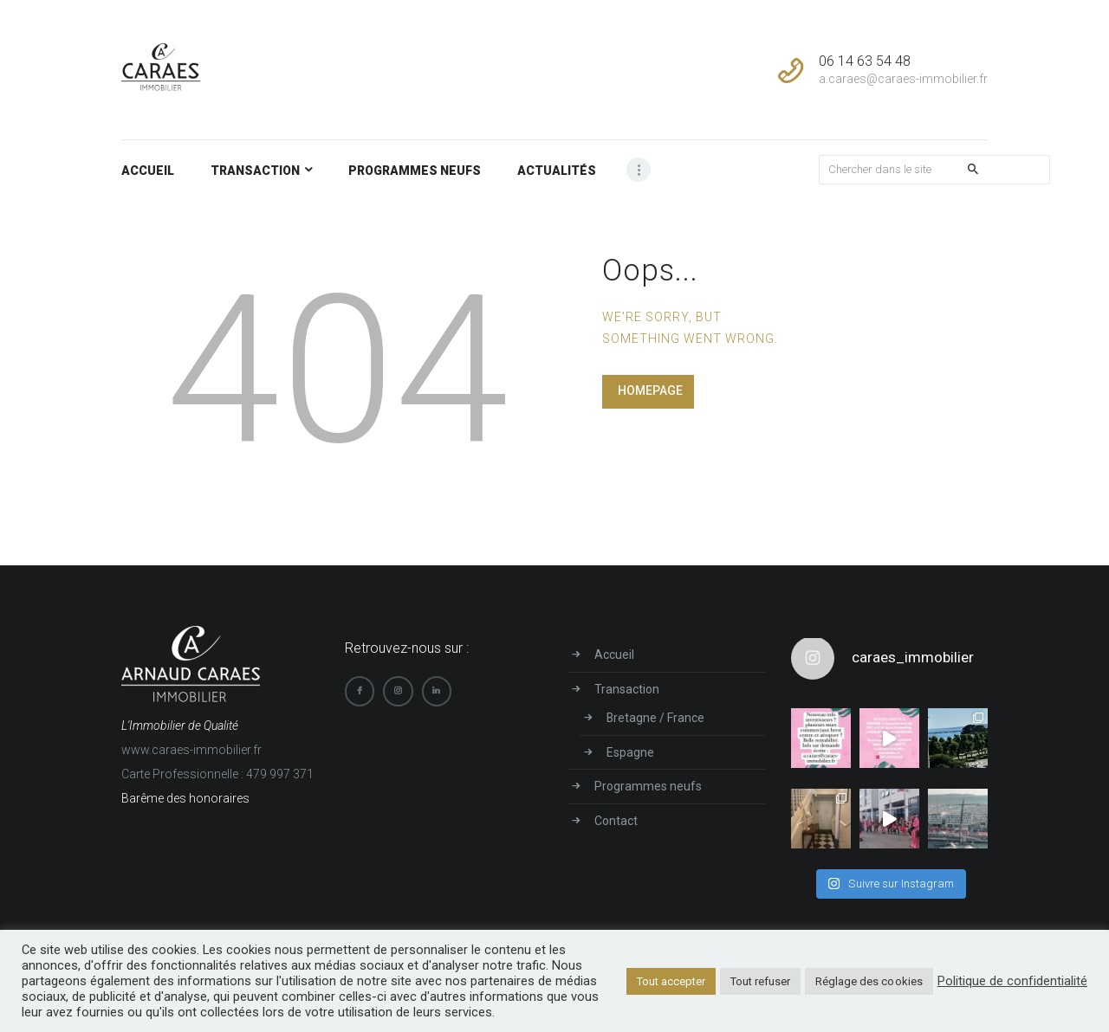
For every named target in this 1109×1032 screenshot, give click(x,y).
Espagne (630, 751)
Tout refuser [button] (762, 981)
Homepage (650, 390)
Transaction (626, 688)
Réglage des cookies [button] (870, 981)
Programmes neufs (648, 783)
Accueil (614, 654)
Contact (616, 817)
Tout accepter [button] (673, 981)
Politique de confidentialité (1012, 981)
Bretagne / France (655, 717)
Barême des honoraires (185, 798)
